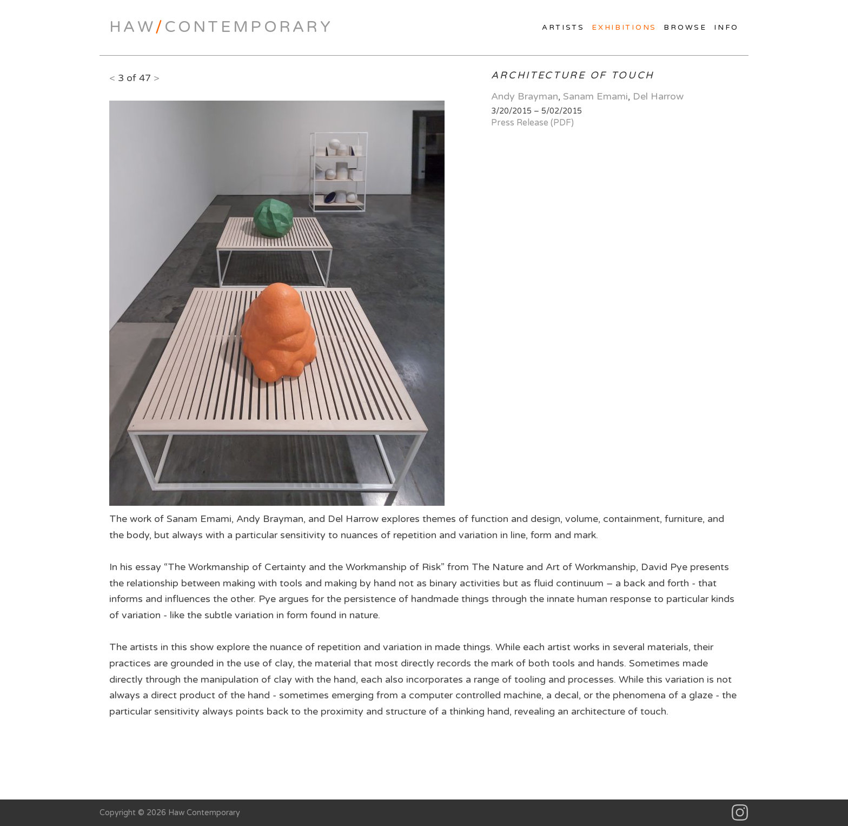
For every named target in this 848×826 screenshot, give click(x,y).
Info (726, 27)
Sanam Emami (595, 96)
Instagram (740, 812)
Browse (685, 27)
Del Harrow (658, 96)
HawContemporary (221, 27)
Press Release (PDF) (532, 122)
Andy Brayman (524, 96)
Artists (563, 27)
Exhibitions (624, 27)
